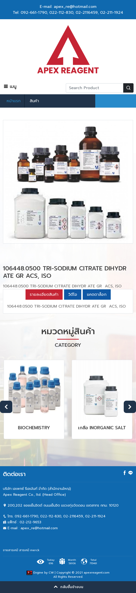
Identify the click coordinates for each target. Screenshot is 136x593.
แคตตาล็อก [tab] (97, 294)
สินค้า (34, 101)
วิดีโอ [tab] (72, 294)
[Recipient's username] (94, 88)
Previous (6, 407)
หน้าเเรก (14, 101)
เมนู (10, 86)
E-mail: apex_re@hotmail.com (68, 7)
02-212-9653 (30, 522)
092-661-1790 (34, 13)
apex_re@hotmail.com (39, 528)
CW (51, 573)
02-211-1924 (111, 13)
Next (130, 407)
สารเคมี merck (29, 550)
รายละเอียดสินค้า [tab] (44, 294)
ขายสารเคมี (10, 550)
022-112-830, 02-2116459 (73, 13)
